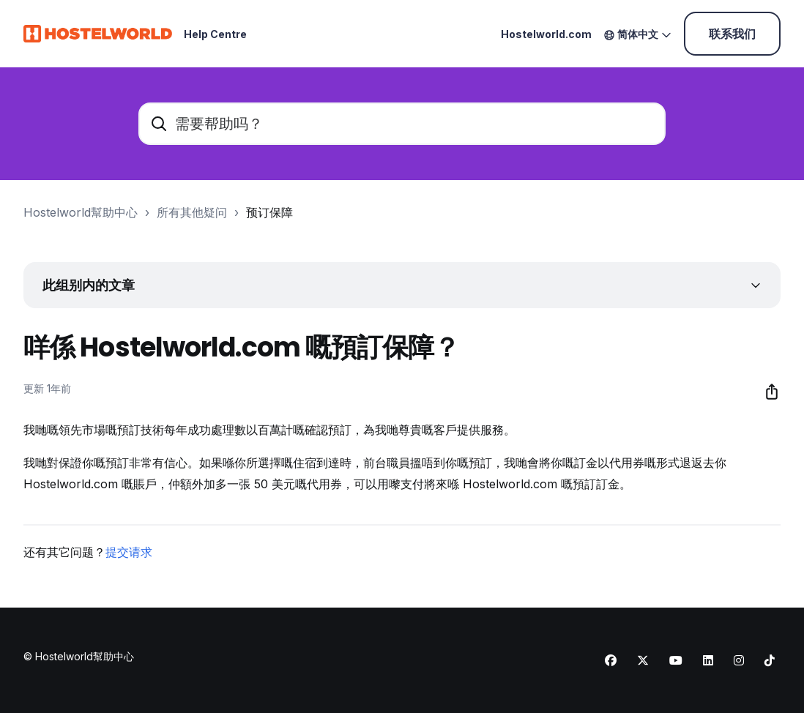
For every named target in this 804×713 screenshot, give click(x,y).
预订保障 (269, 212)
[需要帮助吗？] (402, 123)
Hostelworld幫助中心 (80, 212)
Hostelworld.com (546, 34)
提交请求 (128, 552)
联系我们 (732, 33)
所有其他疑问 (192, 212)
